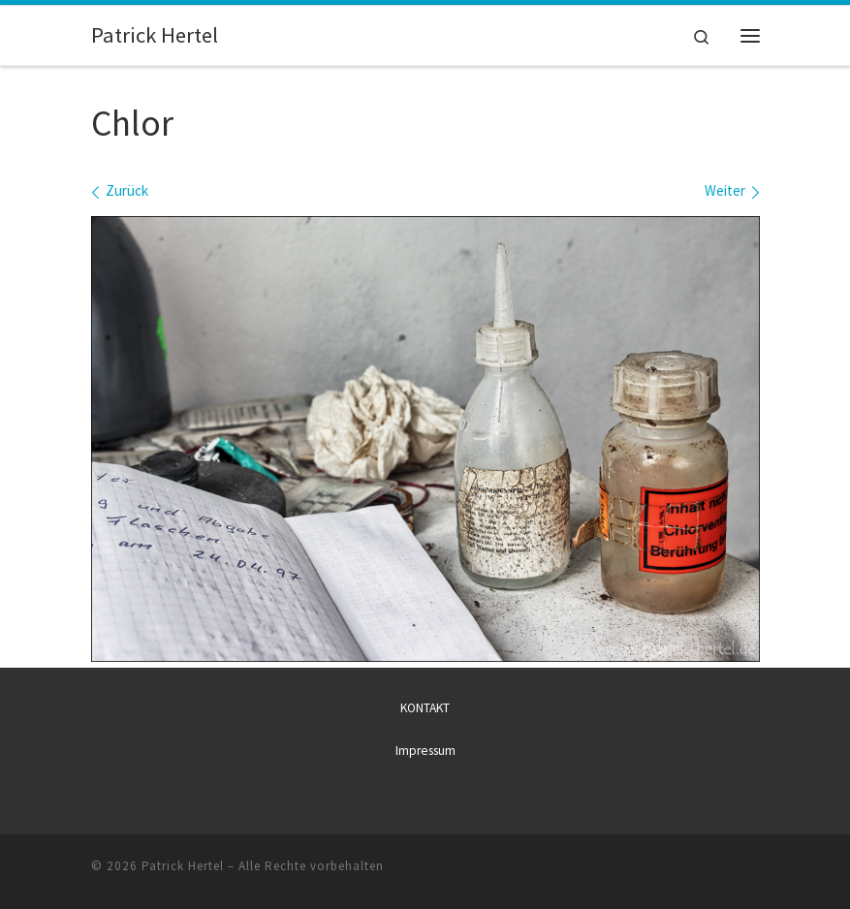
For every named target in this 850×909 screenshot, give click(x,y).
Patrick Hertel (183, 866)
